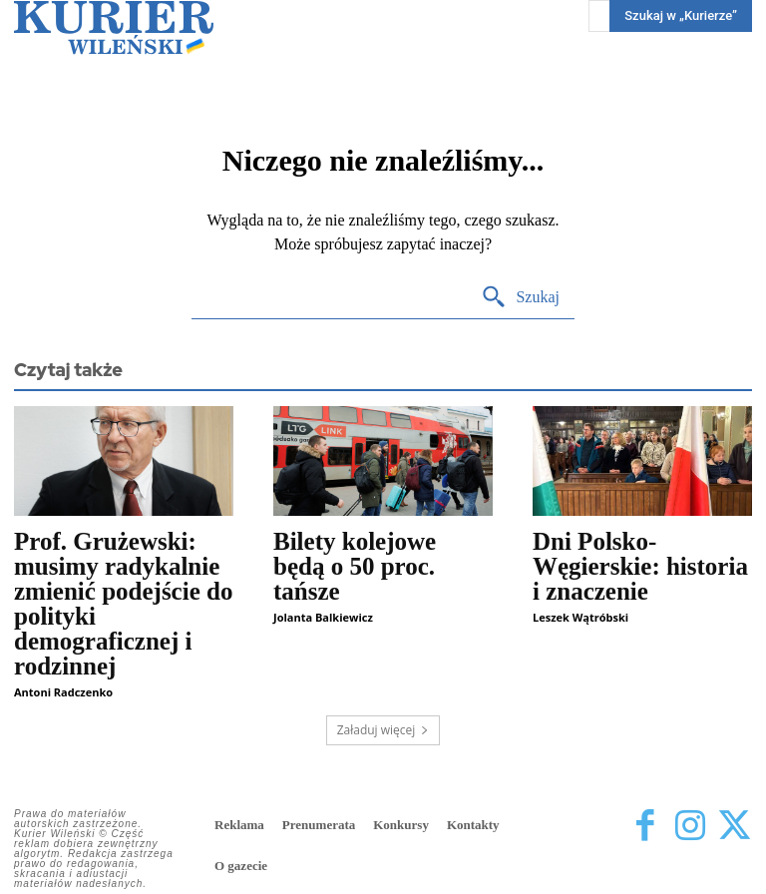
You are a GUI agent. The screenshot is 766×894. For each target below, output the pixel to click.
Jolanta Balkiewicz (323, 617)
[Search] (520, 297)
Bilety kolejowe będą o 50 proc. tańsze (354, 566)
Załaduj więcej (383, 729)
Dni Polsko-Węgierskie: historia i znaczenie (640, 566)
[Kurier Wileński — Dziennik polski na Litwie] (113, 27)
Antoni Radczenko (63, 691)
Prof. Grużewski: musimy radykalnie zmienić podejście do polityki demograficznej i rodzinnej (123, 603)
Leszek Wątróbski (580, 617)
